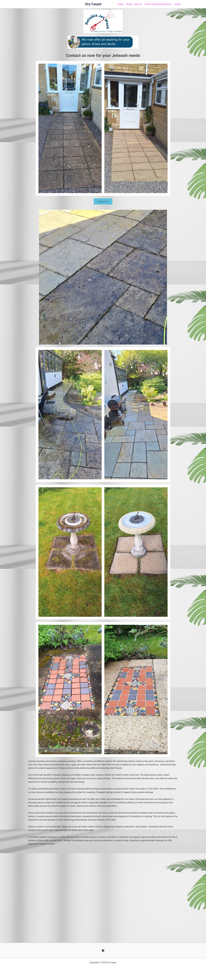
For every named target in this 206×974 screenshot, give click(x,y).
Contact (177, 4)
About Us (138, 4)
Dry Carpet (93, 4)
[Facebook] (103, 950)
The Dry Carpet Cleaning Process (158, 4)
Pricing (129, 4)
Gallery (121, 4)
